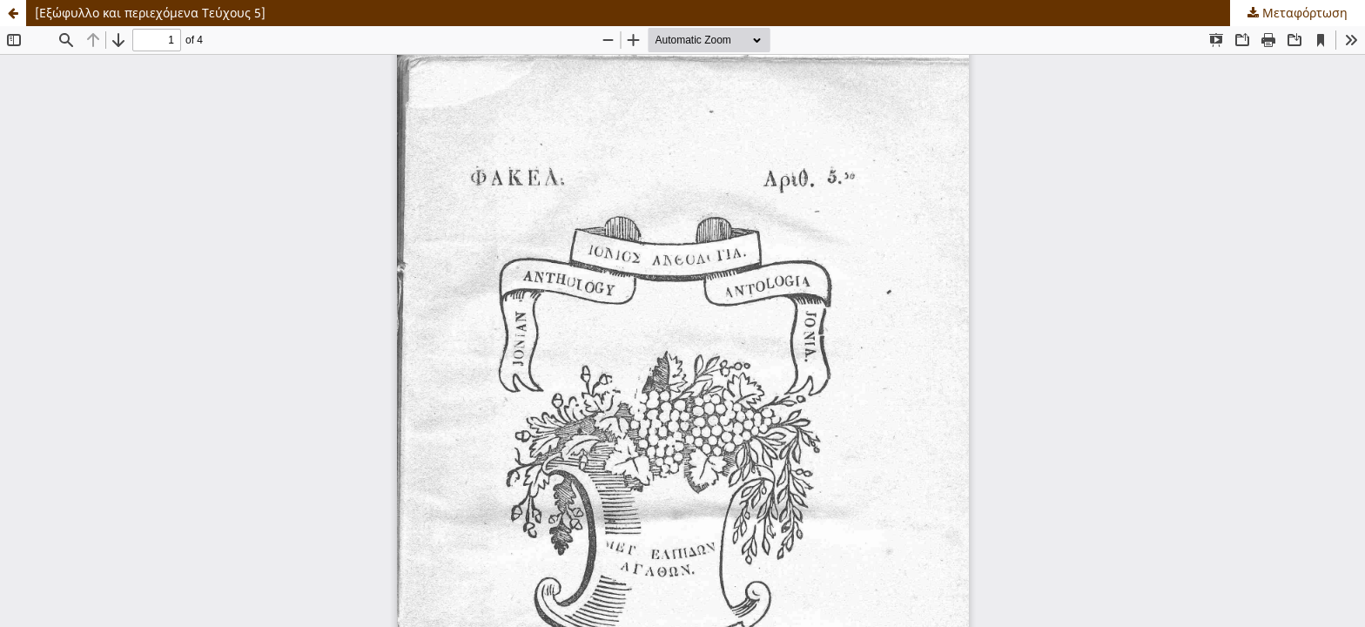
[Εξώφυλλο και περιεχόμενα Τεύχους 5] (150, 12)
